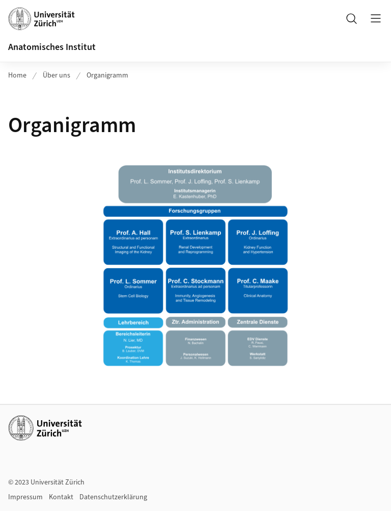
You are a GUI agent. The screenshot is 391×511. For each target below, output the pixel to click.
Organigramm (107, 75)
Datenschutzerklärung (113, 497)
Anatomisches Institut (52, 47)
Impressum (25, 497)
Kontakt (61, 497)
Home (17, 75)
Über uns (56, 75)
